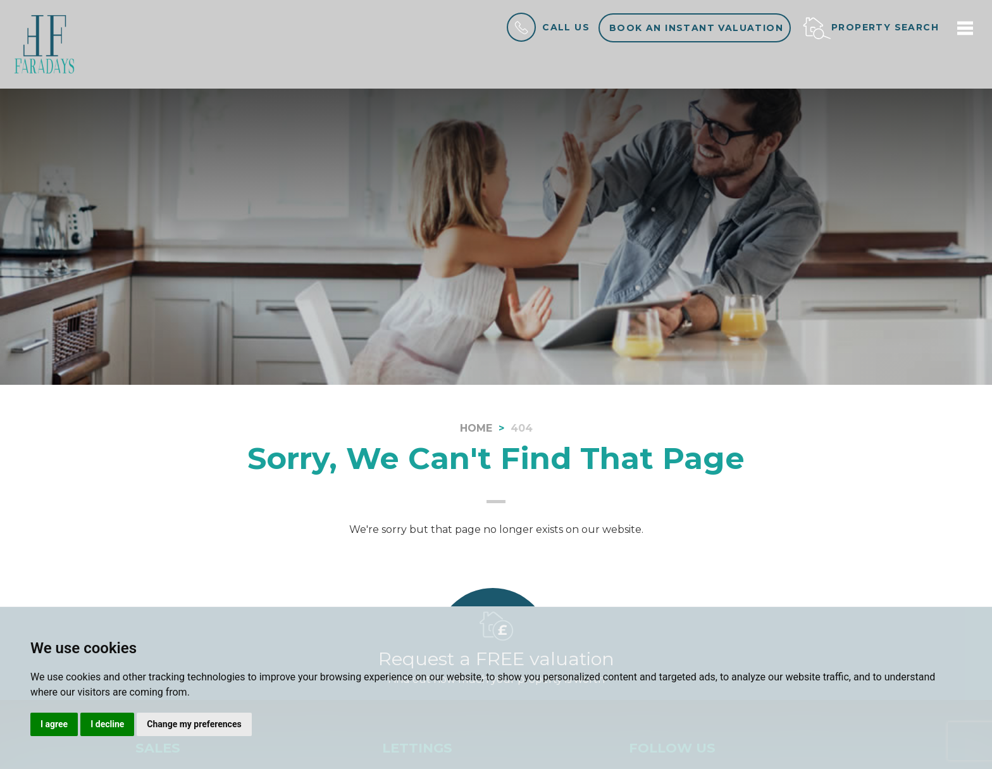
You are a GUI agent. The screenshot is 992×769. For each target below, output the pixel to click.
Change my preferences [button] (194, 724)
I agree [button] (54, 724)
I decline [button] (107, 724)
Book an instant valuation (696, 28)
